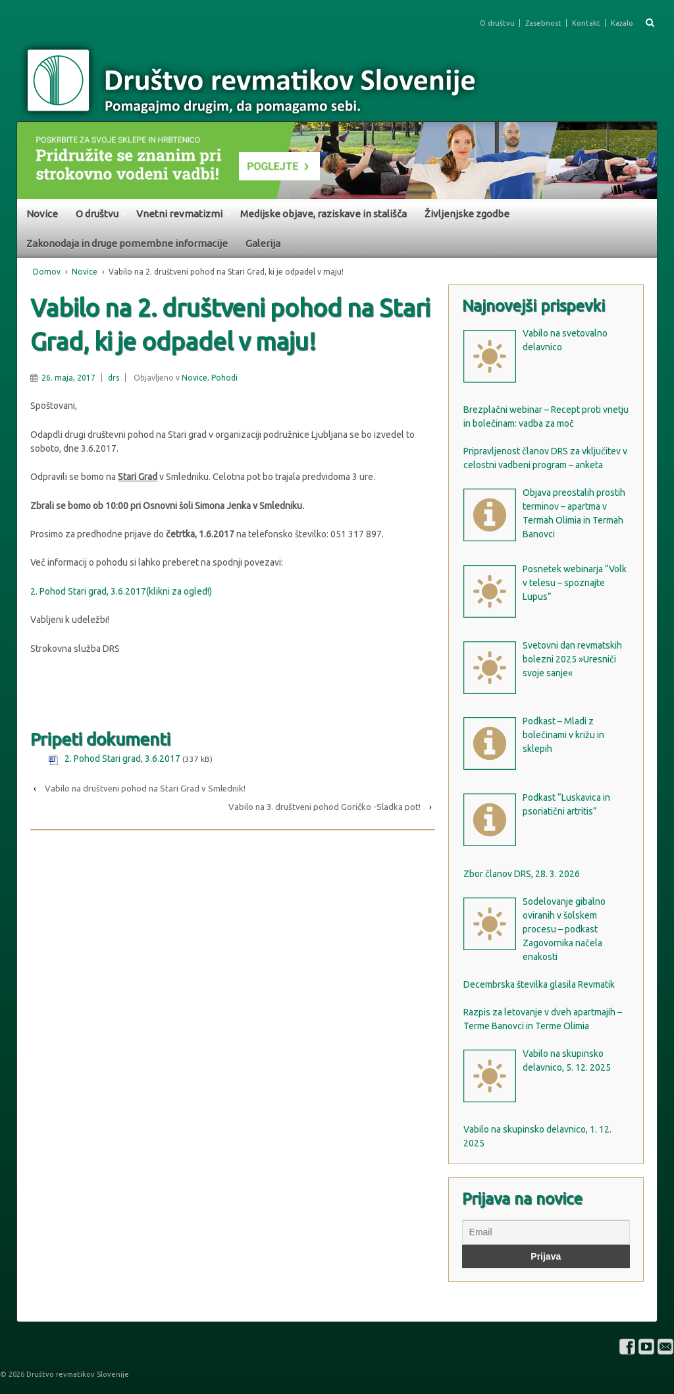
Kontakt (586, 23)
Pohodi (224, 377)
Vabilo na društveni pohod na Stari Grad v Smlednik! (145, 788)
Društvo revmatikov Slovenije (76, 1374)
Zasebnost (543, 23)
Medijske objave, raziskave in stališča (323, 213)
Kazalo (622, 23)
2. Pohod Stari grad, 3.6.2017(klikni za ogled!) (121, 591)
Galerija (263, 243)
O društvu (497, 23)
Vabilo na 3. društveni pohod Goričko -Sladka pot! (324, 806)
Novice (42, 213)
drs (113, 377)
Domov (47, 271)
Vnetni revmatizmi (179, 213)
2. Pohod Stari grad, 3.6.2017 (122, 758)
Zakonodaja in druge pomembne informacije (127, 243)
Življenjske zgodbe (467, 213)
